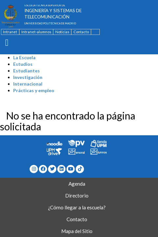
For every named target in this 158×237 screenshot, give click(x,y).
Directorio (77, 195)
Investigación (27, 77)
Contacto (81, 32)
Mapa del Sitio (76, 231)
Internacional (27, 84)
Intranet (10, 32)
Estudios (23, 64)
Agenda (76, 184)
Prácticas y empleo (33, 90)
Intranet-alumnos (36, 32)
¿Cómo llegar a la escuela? (77, 207)
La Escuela (24, 57)
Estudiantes (26, 70)
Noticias (62, 32)
